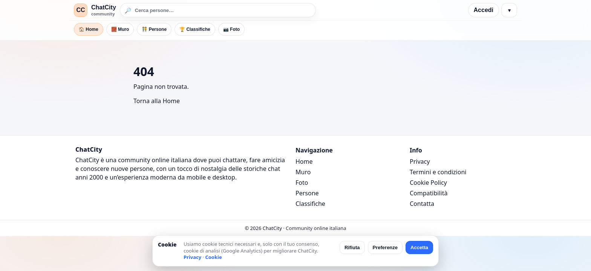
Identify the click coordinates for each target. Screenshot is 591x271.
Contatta (422, 203)
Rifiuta (352, 247)
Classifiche (310, 203)
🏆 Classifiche (194, 29)
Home (304, 161)
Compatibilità (428, 193)
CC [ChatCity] (80, 10)
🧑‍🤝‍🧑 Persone (154, 29)
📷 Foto (231, 29)
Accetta (419, 247)
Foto (302, 182)
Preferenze (385, 247)
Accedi (483, 10)
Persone (307, 193)
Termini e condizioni (438, 172)
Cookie (213, 257)
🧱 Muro (120, 29)
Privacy (420, 161)
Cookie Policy (428, 182)
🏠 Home (88, 29)
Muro (303, 172)
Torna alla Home (156, 101)
